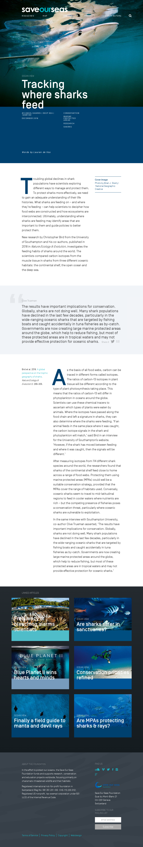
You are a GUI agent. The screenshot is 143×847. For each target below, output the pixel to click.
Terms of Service (30, 835)
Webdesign (76, 835)
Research (69, 123)
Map (45, 16)
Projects (89, 16)
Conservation (71, 113)
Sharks (68, 127)
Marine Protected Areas (70, 118)
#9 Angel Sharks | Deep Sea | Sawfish (38, 114)
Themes (68, 16)
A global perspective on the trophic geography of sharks (35, 373)
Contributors (113, 16)
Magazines (28, 16)
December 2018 (30, 118)
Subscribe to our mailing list (104, 811)
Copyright (63, 835)
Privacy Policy (48, 835)
